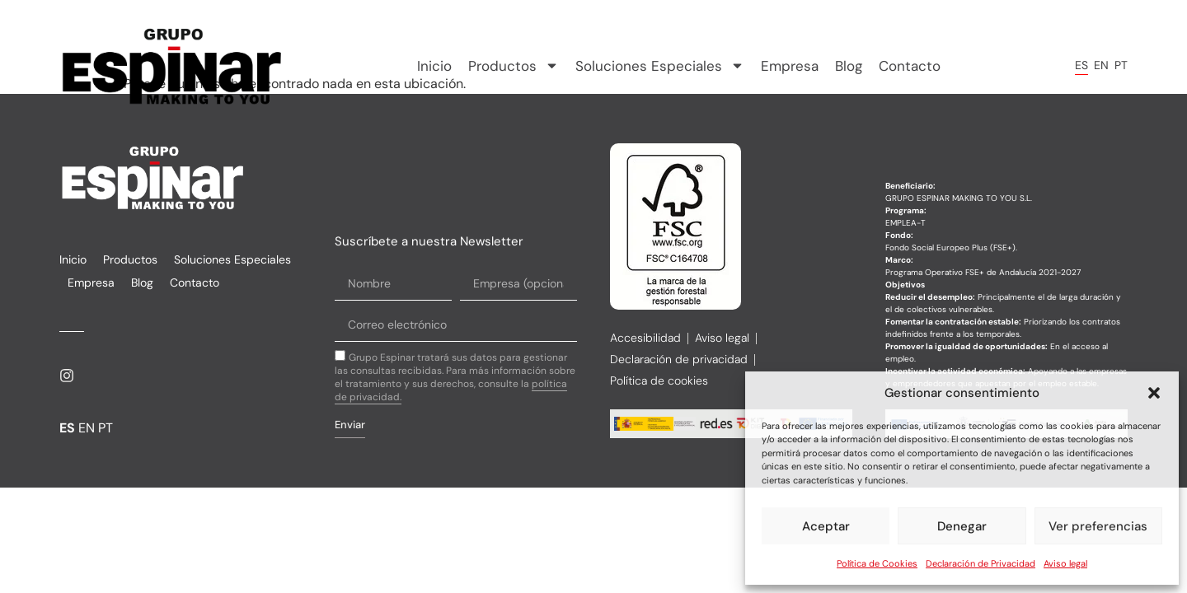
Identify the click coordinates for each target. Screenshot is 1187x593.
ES (1081, 65)
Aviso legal (1065, 563)
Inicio (434, 66)
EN (1101, 65)
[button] (1154, 393)
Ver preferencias (1098, 526)
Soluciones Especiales (659, 66)
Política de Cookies (877, 563)
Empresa (790, 66)
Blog (848, 66)
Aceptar (826, 526)
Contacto (910, 66)
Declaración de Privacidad (980, 563)
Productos (513, 66)
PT (1121, 65)
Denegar (962, 526)
